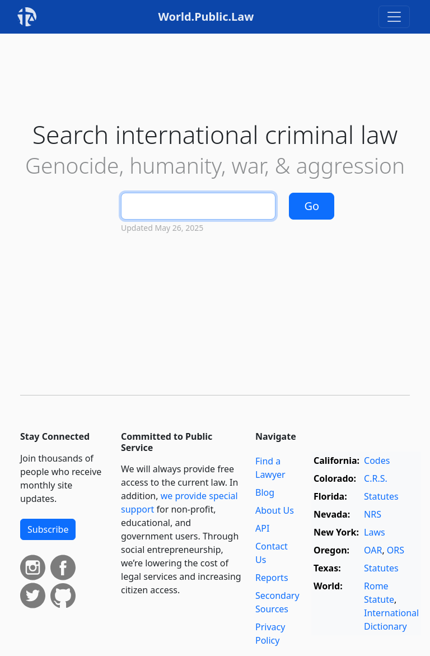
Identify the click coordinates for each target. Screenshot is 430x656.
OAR (373, 550)
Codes (377, 460)
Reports (271, 577)
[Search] (198, 206)
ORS (395, 550)
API (262, 528)
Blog (264, 492)
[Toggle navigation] (394, 17)
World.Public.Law (206, 16)
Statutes (381, 496)
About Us (274, 510)
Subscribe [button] (47, 529)
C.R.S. (375, 478)
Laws (374, 532)
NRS (372, 514)
